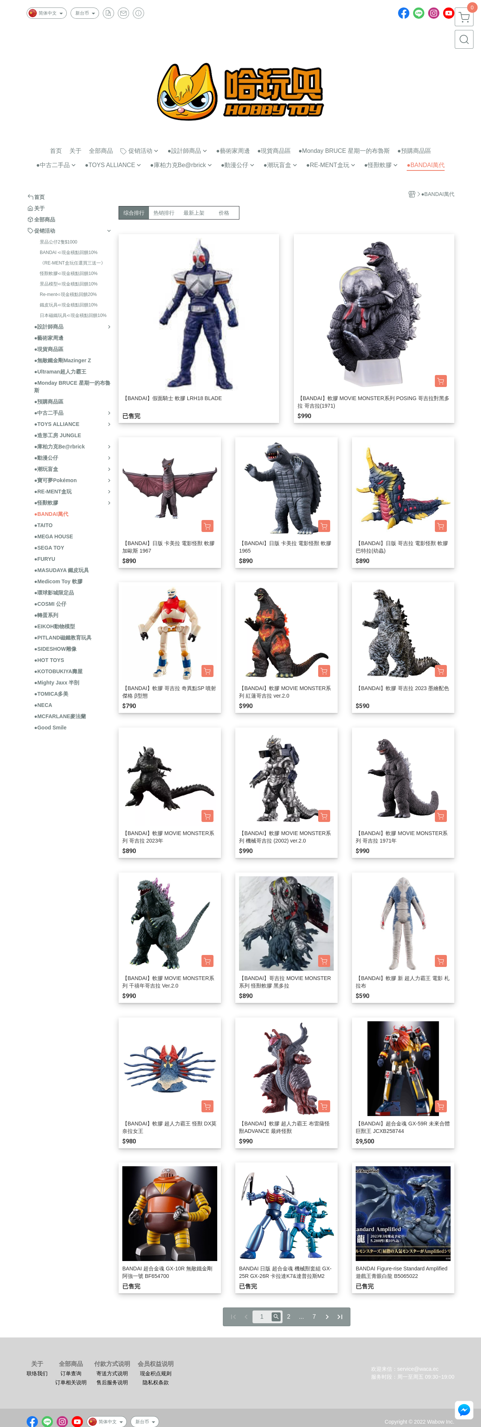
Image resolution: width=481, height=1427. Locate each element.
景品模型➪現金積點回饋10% (69, 284)
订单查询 (70, 1373)
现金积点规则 (155, 1373)
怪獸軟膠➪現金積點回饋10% (69, 273)
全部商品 (71, 1364)
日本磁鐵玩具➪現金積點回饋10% (73, 315)
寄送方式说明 (112, 1373)
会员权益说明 (156, 1364)
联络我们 (37, 1373)
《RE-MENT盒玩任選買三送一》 (72, 263)
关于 (37, 1364)
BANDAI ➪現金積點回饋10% (69, 252)
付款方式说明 (112, 1364)
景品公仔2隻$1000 (58, 242)
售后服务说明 (112, 1382)
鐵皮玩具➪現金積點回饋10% (69, 305)
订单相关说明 (71, 1382)
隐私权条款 (156, 1382)
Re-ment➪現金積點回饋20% (68, 294)
